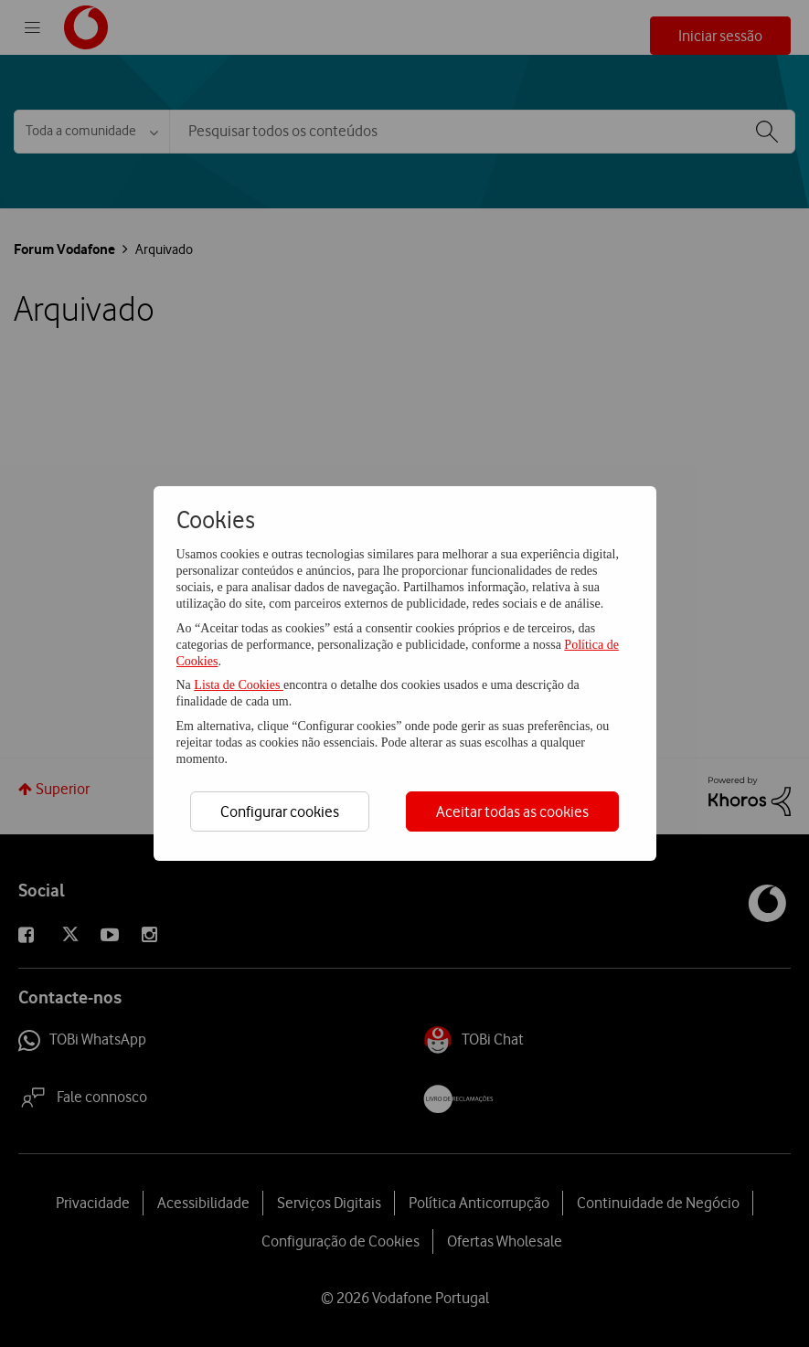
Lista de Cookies (238, 685)
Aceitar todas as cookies (512, 811)
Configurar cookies (279, 811)
